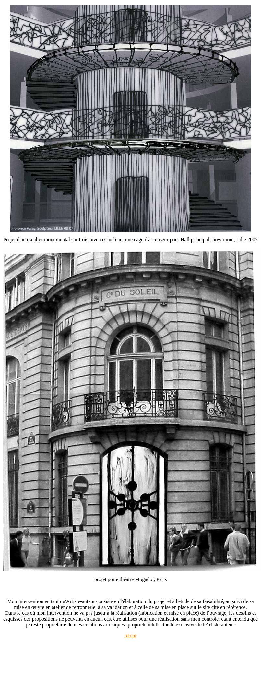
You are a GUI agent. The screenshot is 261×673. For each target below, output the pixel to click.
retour (130, 635)
